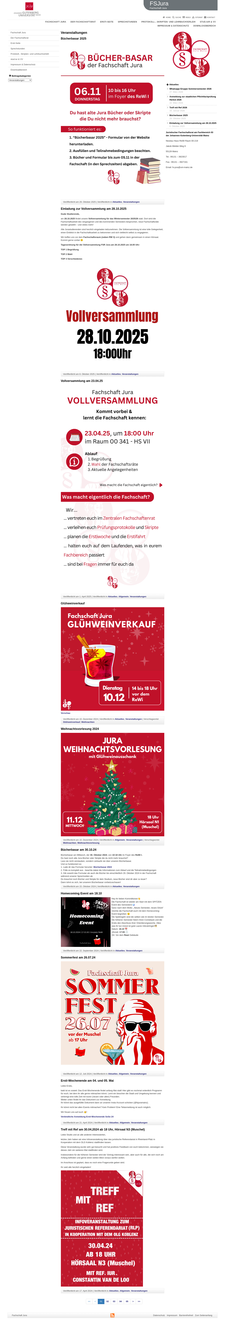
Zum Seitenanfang (203, 1315)
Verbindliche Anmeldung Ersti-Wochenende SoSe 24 (87, 1116)
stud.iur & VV (208, 22)
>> (139, 1301)
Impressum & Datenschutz (173, 26)
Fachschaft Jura (55, 22)
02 (107, 1301)
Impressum (172, 1315)
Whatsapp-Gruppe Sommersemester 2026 (190, 89)
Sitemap (198, 17)
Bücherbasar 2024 (102, 867)
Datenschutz (159, 1315)
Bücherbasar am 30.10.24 (78, 849)
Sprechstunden (127, 22)
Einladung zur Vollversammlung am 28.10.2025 (94, 208)
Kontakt (211, 17)
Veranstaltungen (131, 202)
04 (120, 1301)
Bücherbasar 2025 (73, 38)
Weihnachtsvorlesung (88, 843)
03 (114, 1301)
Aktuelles (117, 202)
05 (127, 1301)
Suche (178, 17)
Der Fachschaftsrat (83, 22)
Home (168, 17)
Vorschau (65, 713)
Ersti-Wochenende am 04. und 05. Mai (87, 1080)
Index (188, 17)
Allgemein (123, 596)
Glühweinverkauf (73, 603)
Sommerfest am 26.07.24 (78, 957)
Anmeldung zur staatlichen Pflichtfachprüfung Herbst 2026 (192, 98)
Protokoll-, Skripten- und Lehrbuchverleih (168, 22)
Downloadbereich (204, 26)
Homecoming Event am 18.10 (81, 893)
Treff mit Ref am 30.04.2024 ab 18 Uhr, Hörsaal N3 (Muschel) (103, 1129)
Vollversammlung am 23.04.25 (82, 381)
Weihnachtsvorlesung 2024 (80, 729)
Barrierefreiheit (186, 1315)
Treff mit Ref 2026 (178, 107)
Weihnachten (87, 722)
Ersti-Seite (106, 22)
